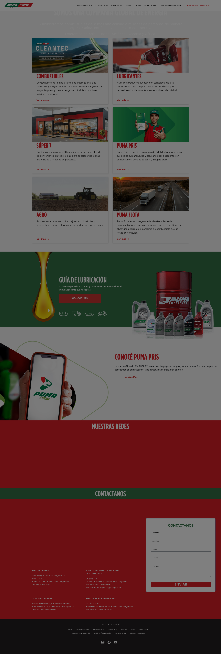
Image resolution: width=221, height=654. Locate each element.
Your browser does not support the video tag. (110, 323)
